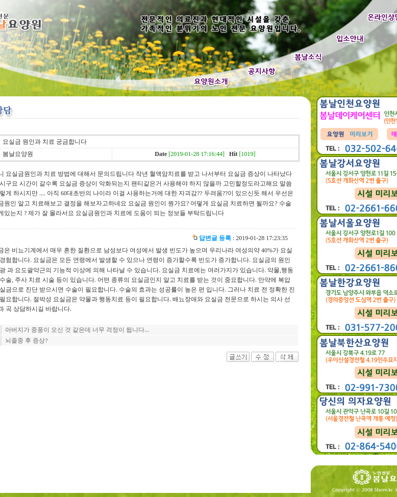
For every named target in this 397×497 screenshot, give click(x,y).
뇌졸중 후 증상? (26, 340)
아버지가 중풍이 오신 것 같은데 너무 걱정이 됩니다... (77, 329)
